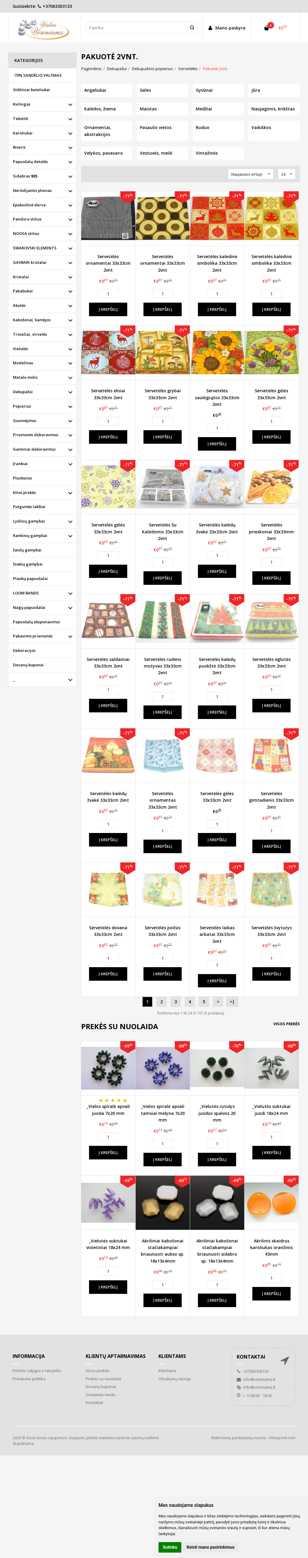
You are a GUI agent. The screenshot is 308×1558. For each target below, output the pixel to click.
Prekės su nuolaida (103, 1378)
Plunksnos (22, 478)
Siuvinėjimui (24, 420)
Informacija (29, 1356)
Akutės (19, 305)
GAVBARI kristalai (29, 262)
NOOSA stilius (26, 233)
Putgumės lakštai (29, 506)
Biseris (19, 147)
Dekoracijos (24, 650)
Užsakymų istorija (175, 1378)
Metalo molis (25, 377)
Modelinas (23, 363)
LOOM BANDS (26, 593)
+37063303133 (54, 6)
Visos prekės (286, 1023)
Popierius (22, 406)
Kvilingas (21, 104)
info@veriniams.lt (256, 1379)
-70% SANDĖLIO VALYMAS (37, 75)
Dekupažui (23, 391)
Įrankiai (20, 463)
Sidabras (25, 176)
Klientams (172, 1356)
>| (232, 1001)
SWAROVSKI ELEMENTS (35, 248)
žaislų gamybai (27, 550)
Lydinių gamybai (29, 521)
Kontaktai (94, 1402)
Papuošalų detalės (30, 161)
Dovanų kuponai (28, 665)
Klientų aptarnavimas (116, 1356)
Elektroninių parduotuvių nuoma (238, 1437)
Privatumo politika (29, 1378)
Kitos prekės (24, 492)
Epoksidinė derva (29, 205)
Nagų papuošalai (29, 607)
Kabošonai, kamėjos (32, 319)
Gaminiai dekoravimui (34, 449)
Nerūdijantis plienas (32, 190)
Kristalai (21, 276)
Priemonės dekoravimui (35, 434)
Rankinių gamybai (30, 535)
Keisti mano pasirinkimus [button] (211, 1547)
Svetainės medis (101, 1394)
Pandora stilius (27, 219)
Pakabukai (23, 291)
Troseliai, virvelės (30, 334)
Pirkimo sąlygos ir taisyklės (37, 1370)
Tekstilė (20, 118)
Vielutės (20, 348)
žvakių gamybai (28, 564)
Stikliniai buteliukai (31, 89)
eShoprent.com (282, 1437)
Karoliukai (22, 133)
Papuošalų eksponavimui (36, 622)
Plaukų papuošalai (30, 578)
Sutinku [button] (170, 1547)
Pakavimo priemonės (33, 636)
